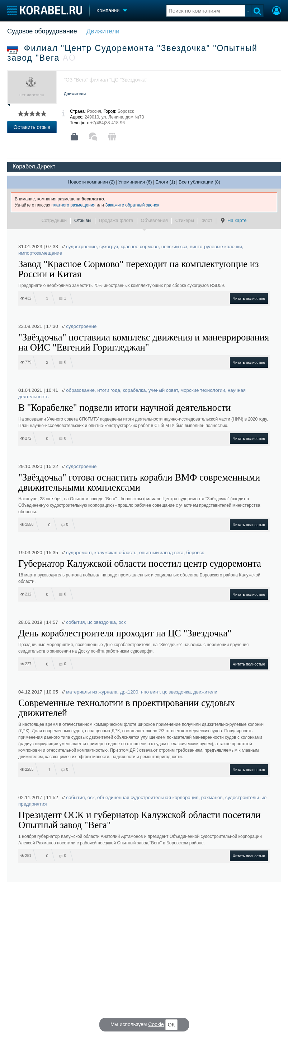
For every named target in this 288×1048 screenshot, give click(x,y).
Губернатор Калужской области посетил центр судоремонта (139, 563)
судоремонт (78, 552)
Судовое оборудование (42, 31)
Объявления (154, 220)
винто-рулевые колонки (216, 246)
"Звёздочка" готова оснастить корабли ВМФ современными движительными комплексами (139, 482)
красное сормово (140, 246)
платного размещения (73, 205)
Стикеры (184, 220)
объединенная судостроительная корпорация (147, 797)
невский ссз (174, 246)
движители (205, 692)
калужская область (115, 552)
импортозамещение (40, 253)
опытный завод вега (161, 552)
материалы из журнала (91, 692)
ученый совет (163, 390)
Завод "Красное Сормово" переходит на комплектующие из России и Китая (138, 269)
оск (122, 622)
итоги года (108, 390)
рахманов (212, 797)
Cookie (156, 1024)
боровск (195, 552)
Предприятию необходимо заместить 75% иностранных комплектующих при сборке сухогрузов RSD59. (121, 285)
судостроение (81, 246)
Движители (102, 31)
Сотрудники (53, 220)
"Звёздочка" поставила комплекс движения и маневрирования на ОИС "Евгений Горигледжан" (143, 342)
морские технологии (202, 390)
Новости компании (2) (91, 182)
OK (171, 1025)
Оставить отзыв (32, 127)
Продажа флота (116, 220)
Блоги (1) (165, 182)
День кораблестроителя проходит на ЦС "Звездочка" (124, 633)
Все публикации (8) (199, 182)
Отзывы (82, 220)
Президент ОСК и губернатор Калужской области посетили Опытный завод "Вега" (139, 820)
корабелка (134, 390)
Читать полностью (249, 298)
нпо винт (150, 692)
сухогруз (108, 246)
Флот (207, 220)
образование (80, 390)
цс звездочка (102, 622)
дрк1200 (129, 692)
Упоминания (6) (135, 182)
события (75, 622)
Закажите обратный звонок (132, 205)
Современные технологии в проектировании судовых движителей (126, 708)
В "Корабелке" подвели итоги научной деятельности (124, 408)
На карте (233, 220)
